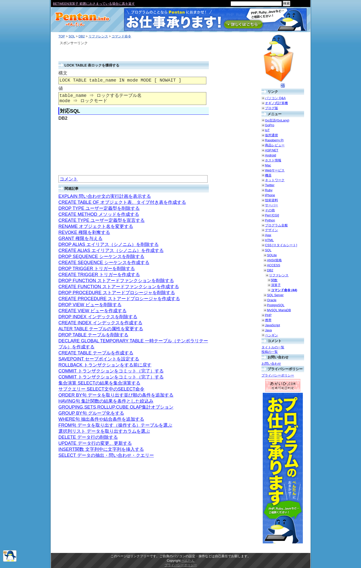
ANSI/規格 (274, 260)
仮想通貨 (271, 135)
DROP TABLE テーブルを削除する (93, 334)
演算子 (276, 285)
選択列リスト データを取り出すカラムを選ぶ (104, 431)
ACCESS (273, 265)
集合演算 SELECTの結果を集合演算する (99, 383)
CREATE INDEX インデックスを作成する (100, 322)
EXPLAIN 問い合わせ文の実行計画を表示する (104, 196)
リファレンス (98, 36)
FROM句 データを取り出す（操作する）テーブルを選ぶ (115, 425)
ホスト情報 (273, 160)
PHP (268, 315)
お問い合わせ (271, 363)
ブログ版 (271, 108)
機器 (268, 175)
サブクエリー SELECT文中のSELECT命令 (101, 389)
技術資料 (271, 200)
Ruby (269, 190)
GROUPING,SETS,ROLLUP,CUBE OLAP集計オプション (115, 407)
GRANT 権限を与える (80, 238)
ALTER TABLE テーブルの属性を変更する (100, 328)
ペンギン (271, 335)
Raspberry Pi (274, 140)
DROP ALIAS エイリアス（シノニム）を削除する (108, 244)
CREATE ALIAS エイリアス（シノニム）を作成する (111, 250)
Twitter (270, 185)
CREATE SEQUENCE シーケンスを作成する (103, 262)
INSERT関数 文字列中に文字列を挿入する (101, 449)
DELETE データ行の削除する (88, 437)
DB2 (81, 36)
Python (270, 220)
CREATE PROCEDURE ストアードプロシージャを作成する (119, 298)
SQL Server (275, 295)
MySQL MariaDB (279, 310)
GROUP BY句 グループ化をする (91, 413)
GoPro (269, 125)
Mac (268, 165)
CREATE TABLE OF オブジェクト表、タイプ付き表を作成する (122, 202)
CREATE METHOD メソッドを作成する (98, 214)
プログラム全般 (276, 225)
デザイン (271, 230)
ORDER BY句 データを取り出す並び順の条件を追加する (115, 395)
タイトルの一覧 (272, 347)
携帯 (268, 320)
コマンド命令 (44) (284, 290)
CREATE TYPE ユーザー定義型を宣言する (101, 220)
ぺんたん (188, 560)
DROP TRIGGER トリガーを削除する (96, 268)
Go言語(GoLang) (277, 120)
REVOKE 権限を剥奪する (84, 232)
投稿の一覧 (269, 352)
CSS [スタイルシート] (281, 245)
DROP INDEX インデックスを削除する (97, 316)
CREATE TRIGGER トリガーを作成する (99, 274)
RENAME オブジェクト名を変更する (95, 226)
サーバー (271, 205)
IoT (267, 130)
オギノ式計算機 (276, 103)
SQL (71, 36)
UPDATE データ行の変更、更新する (95, 443)
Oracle (272, 300)
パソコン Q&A (275, 98)
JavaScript (272, 325)
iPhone (270, 195)
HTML (269, 240)
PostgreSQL (276, 305)
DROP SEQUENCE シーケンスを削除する (101, 256)
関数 (274, 280)
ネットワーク (275, 180)
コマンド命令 (121, 36)
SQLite (272, 255)
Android (270, 155)
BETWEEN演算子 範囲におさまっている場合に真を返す (94, 4)
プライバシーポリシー (277, 375)
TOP (61, 36)
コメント (69, 178)
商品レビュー (275, 145)
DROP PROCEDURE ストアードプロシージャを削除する (116, 292)
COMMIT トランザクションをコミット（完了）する (111, 370)
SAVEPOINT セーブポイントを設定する (98, 358)
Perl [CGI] (272, 215)
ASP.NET (271, 150)
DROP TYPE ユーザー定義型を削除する (99, 208)
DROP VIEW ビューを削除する (90, 304)
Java (268, 330)
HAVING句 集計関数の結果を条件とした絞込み (105, 401)
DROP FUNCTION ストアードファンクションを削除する (116, 280)
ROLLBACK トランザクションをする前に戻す (104, 364)
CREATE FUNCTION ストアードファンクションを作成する (118, 286)
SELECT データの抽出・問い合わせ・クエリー (106, 455)
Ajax (268, 235)
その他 (270, 210)
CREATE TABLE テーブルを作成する (95, 352)
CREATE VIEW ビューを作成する (92, 310)
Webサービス (275, 170)
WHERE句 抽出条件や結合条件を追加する (101, 419)
